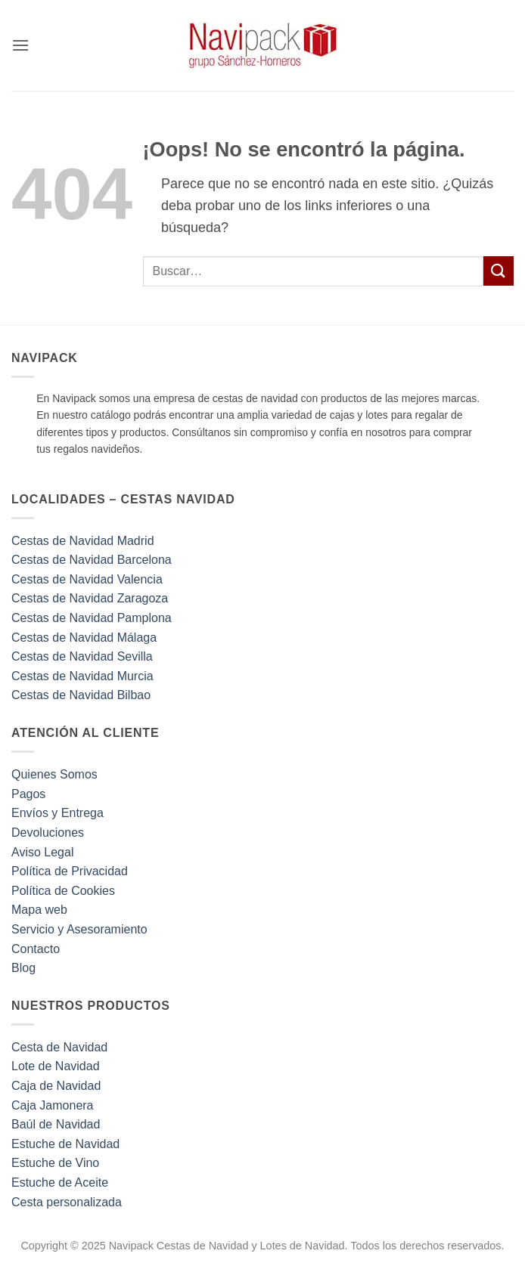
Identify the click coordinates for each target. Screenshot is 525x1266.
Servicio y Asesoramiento (79, 929)
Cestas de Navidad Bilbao (81, 695)
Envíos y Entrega (57, 812)
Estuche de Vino (55, 1162)
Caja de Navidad (56, 1085)
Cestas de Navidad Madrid (82, 540)
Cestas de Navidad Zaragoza (89, 598)
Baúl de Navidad (55, 1124)
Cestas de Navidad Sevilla (82, 656)
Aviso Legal (42, 852)
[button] (20, 44)
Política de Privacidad (69, 871)
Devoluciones (47, 832)
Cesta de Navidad (59, 1047)
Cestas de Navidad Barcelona (91, 559)
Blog (23, 967)
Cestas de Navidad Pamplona (91, 617)
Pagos (28, 794)
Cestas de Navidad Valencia (87, 579)
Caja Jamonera (52, 1105)
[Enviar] (498, 271)
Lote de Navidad (55, 1066)
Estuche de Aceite (59, 1182)
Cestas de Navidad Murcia (82, 676)
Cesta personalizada (66, 1202)
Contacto (35, 949)
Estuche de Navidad (65, 1144)
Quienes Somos (54, 774)
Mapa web (39, 909)
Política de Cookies (63, 890)
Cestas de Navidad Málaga (84, 637)
